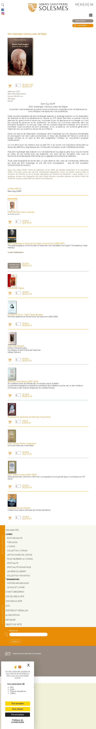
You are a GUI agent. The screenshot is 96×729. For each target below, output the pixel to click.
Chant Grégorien (15, 592)
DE (91, 4)
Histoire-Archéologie (18, 583)
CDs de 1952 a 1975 (15, 596)
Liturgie (11, 546)
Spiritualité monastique (19, 567)
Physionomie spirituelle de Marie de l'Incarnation (29, 417)
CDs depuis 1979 (14, 601)
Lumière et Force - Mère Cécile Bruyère (25, 315)
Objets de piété (14, 624)
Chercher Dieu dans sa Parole (21, 212)
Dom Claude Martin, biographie (22, 444)
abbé (40, 152)
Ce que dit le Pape (16, 587)
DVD (8, 606)
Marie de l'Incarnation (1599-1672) (23, 381)
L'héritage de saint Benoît (19, 508)
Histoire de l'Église (16, 288)
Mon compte (81, 21)
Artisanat (11, 620)
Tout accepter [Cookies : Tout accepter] (17, 703)
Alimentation (13, 615)
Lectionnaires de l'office (19, 555)
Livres (9, 534)
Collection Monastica (18, 576)
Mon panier (82, 25)
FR (76, 4)
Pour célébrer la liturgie (20, 559)
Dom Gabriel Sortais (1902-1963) (22, 475)
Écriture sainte (14, 538)
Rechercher (13, 631)
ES (86, 4)
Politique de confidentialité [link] (17, 721)
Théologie (12, 542)
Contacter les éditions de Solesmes (27, 654)
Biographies (13, 579)
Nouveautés (12, 530)
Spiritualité (12, 563)
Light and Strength (16, 346)
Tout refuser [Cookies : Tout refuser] (17, 709)
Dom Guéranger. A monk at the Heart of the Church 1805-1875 (36, 244)
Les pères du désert (16, 571)
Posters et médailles (17, 610)
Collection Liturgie (17, 551)
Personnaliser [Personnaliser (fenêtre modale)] (17, 714)
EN (81, 4)
